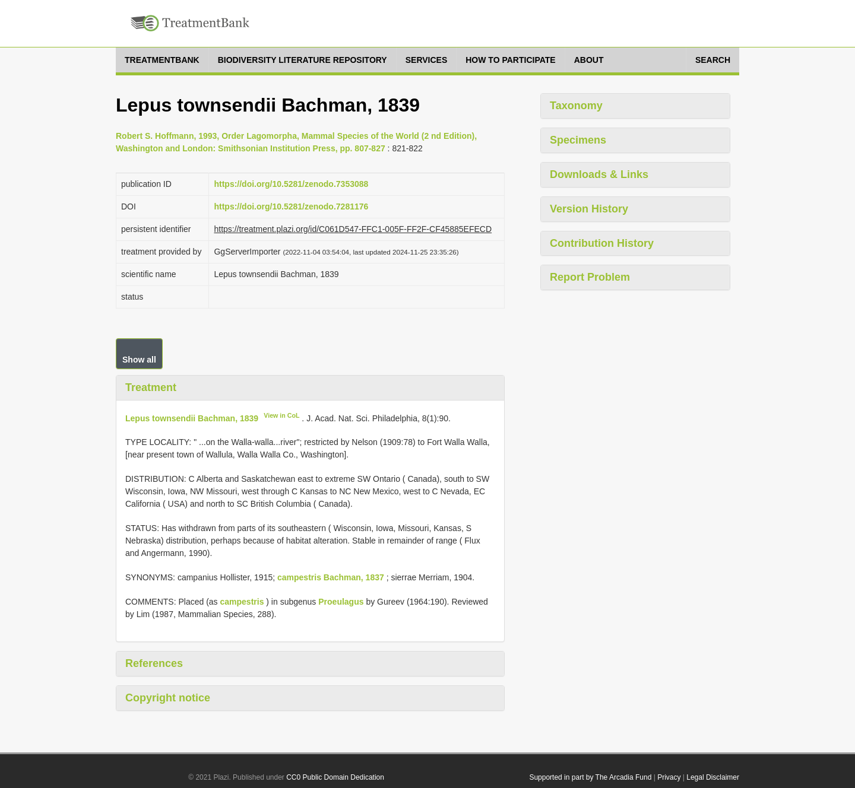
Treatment (150, 387)
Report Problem (590, 277)
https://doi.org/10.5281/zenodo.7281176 (291, 206)
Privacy (668, 777)
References (154, 663)
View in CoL (281, 415)
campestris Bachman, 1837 (330, 577)
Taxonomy (576, 106)
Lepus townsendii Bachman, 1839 (191, 417)
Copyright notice (167, 698)
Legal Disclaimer (712, 777)
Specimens (578, 140)
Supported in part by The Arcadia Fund (590, 777)
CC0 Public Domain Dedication (335, 777)
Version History (589, 209)
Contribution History (602, 243)
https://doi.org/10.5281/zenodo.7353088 (291, 184)
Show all (139, 359)
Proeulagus (340, 601)
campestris (242, 601)
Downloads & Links (599, 174)
